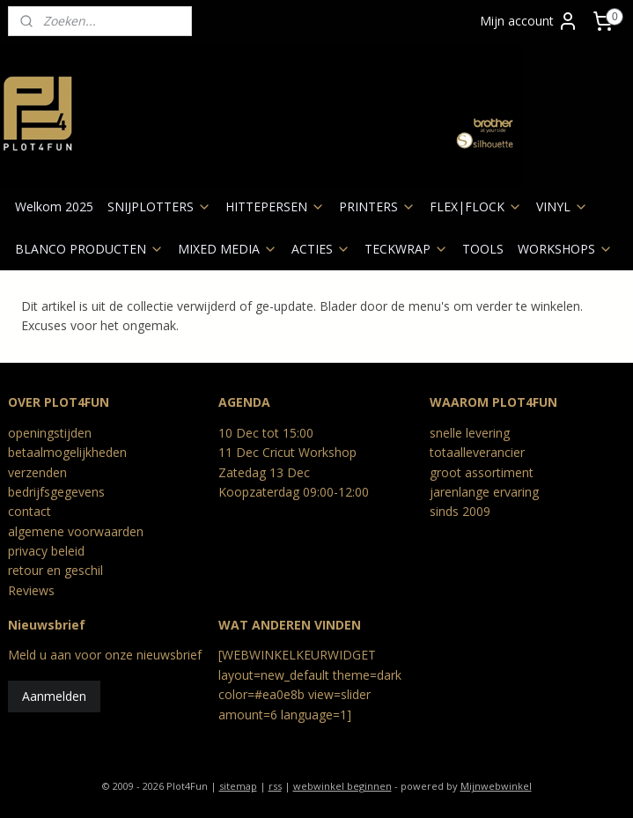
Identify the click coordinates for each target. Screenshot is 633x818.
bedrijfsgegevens (56, 491)
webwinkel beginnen (342, 785)
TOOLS (483, 248)
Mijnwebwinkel (496, 785)
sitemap (238, 785)
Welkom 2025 (54, 206)
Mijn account (529, 21)
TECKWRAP (406, 248)
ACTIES (320, 248)
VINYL (562, 206)
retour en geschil (55, 570)
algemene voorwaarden (76, 531)
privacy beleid (46, 550)
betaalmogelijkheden (67, 452)
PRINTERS (377, 206)
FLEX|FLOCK (476, 206)
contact (29, 511)
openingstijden (50, 432)
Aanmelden (54, 696)
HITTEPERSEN (275, 206)
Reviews (31, 590)
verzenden (37, 472)
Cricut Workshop (309, 452)
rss (275, 785)
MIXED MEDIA (227, 248)
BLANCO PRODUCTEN (89, 248)
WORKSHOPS (565, 248)
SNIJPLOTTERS (159, 206)
